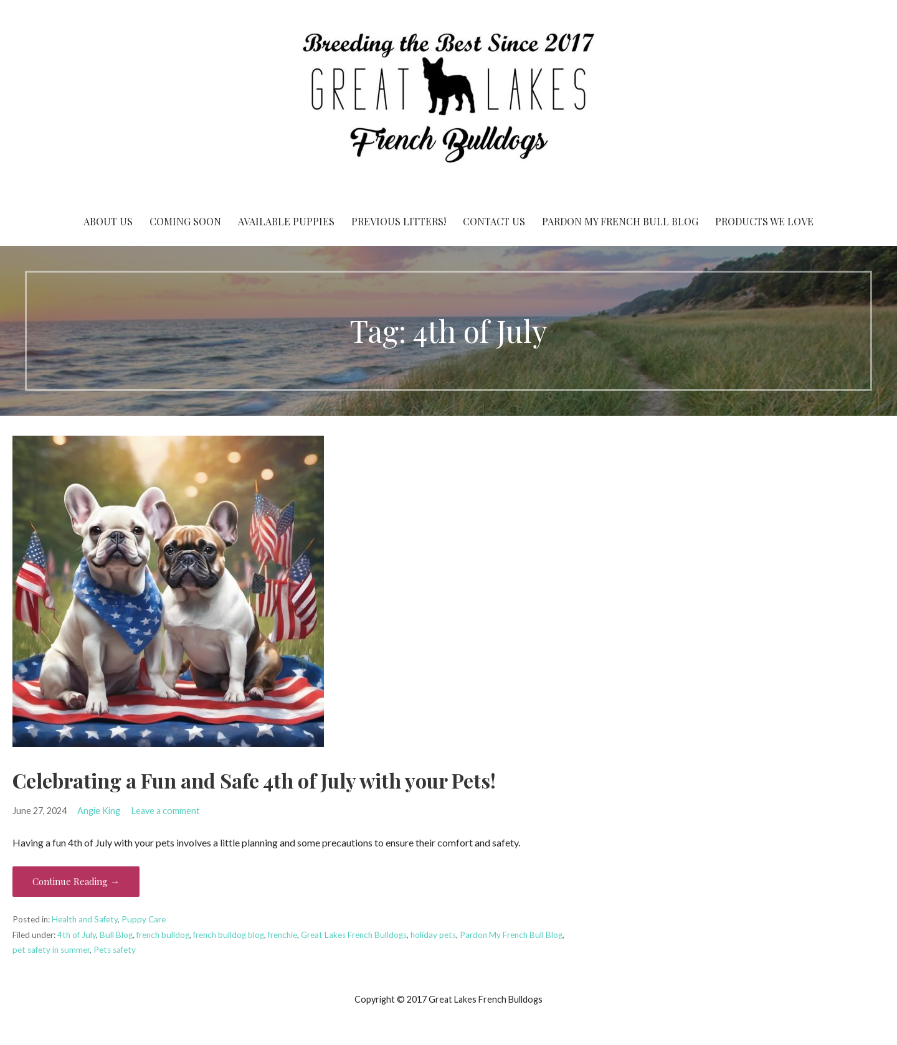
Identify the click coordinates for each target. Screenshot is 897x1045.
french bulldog (162, 935)
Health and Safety (85, 919)
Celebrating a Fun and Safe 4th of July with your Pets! (254, 780)
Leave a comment (165, 810)
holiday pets (433, 935)
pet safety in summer (51, 950)
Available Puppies (286, 221)
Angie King (98, 810)
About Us (108, 221)
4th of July (76, 935)
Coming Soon (185, 221)
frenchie (282, 935)
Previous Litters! (398, 221)
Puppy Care (143, 919)
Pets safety (114, 950)
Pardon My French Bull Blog (620, 221)
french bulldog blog (228, 935)
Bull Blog (116, 935)
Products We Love (764, 221)
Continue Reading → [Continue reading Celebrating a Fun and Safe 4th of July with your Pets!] (76, 881)
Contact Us (494, 221)
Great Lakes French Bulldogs (354, 935)
